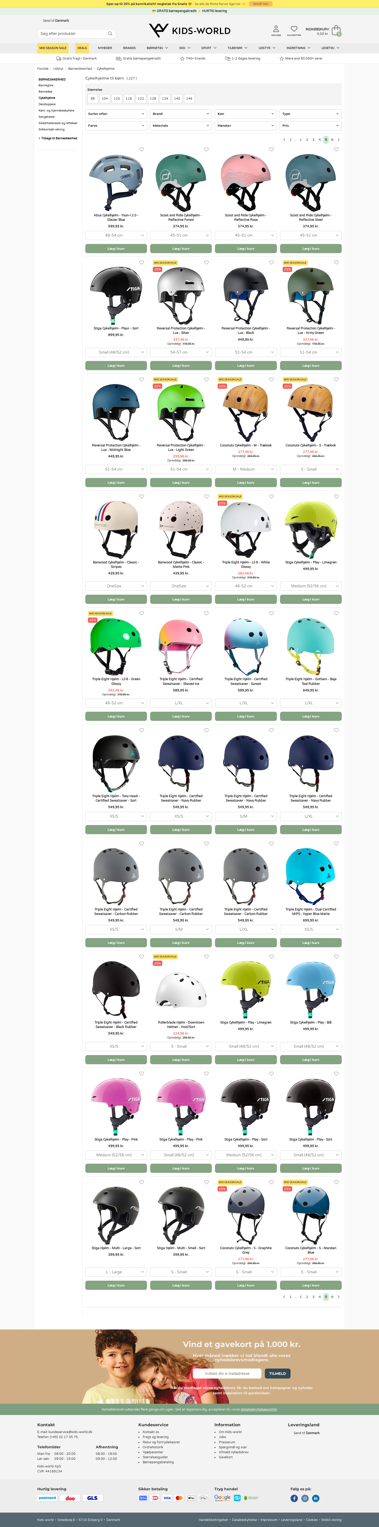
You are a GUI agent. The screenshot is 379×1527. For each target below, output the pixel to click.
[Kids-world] (189, 31)
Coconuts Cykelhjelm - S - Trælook (311, 445)
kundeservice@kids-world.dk (70, 1432)
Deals (82, 48)
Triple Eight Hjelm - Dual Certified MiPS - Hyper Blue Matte (311, 912)
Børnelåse (45, 91)
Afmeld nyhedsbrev (234, 1452)
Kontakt (46, 1424)
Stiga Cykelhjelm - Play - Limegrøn (310, 562)
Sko (185, 48)
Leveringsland (291, 1520)
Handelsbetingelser (213, 1520)
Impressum (269, 1520)
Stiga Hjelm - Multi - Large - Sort (116, 1248)
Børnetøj (157, 48)
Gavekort (226, 1457)
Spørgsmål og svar (233, 1447)
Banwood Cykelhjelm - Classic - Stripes (116, 565)
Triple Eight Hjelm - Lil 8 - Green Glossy (116, 681)
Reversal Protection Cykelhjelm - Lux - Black (246, 331)
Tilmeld (277, 1373)
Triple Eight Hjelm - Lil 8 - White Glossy (246, 565)
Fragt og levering (156, 1437)
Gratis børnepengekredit (138, 59)
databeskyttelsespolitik (259, 1409)
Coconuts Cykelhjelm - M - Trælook (246, 445)
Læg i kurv (116, 249)
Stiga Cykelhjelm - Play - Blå (310, 1022)
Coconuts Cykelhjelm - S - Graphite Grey (246, 1250)
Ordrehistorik (153, 1447)
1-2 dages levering (242, 58)
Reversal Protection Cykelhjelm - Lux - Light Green (181, 448)
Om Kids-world (230, 1432)
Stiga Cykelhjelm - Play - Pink (116, 1139)
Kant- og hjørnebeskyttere (56, 110)
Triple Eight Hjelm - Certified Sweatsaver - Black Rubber (116, 1025)
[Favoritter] (141, 149)
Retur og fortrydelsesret (161, 1442)
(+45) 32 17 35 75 (64, 1437)
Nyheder (105, 48)
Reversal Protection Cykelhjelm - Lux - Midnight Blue (116, 448)
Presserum (227, 1442)
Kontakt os (151, 1432)
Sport (209, 48)
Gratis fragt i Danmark (76, 59)
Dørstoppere (47, 104)
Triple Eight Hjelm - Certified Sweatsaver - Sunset (245, 681)
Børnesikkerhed (80, 69)
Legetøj (331, 48)
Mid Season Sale (52, 48)
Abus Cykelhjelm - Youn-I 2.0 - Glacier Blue (116, 218)
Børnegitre (46, 85)
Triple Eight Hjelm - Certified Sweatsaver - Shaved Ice (181, 681)
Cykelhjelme (106, 69)
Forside (43, 69)
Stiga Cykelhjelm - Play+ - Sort (116, 328)
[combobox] (116, 235)
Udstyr (267, 48)
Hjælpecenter (153, 1452)
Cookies (312, 1520)
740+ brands (193, 59)
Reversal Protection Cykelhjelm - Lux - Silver (181, 331)
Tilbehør (238, 48)
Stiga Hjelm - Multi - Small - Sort (181, 1248)
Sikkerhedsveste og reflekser (58, 123)
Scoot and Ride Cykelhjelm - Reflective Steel (311, 218)
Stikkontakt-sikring (52, 129)
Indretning (298, 48)
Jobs (222, 1437)
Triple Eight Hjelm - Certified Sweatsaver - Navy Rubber (181, 798)
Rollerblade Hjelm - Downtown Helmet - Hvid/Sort (181, 1025)
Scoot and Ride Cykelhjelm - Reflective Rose (246, 218)
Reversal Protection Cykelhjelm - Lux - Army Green (311, 331)
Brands (129, 48)
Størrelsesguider (155, 1457)
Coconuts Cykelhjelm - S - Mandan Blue (310, 1250)
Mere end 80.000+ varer (301, 59)
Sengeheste (47, 117)
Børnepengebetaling (158, 1462)
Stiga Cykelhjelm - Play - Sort (245, 1139)
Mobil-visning (332, 1520)
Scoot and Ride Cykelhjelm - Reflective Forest (181, 218)
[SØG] (110, 33)
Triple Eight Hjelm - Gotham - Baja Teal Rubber (310, 681)
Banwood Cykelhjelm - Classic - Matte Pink (181, 565)
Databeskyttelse (244, 1520)
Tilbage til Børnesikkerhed (58, 138)
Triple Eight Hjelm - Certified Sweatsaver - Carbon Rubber (116, 912)
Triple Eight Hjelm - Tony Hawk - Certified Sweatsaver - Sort (116, 798)
